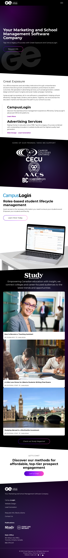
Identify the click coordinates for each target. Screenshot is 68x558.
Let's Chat (34, 474)
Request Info (13, 49)
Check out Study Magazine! (34, 441)
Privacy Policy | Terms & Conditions (34, 553)
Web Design (12, 133)
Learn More (11, 116)
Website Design (10, 504)
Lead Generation (24, 133)
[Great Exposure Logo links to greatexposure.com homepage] (11, 3)
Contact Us (9, 516)
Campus (10, 500)
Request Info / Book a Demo (15, 513)
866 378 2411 (9, 543)
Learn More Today (15, 218)
